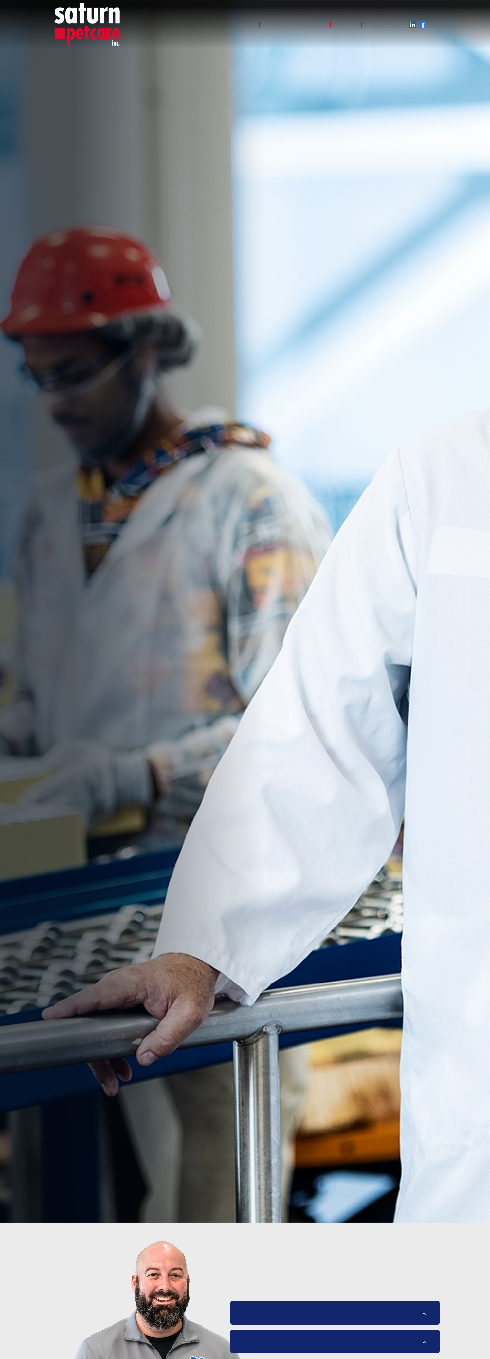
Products (243, 24)
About (317, 24)
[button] (335, 1314)
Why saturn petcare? (196, 24)
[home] (87, 24)
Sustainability (281, 24)
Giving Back (380, 24)
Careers (345, 24)
